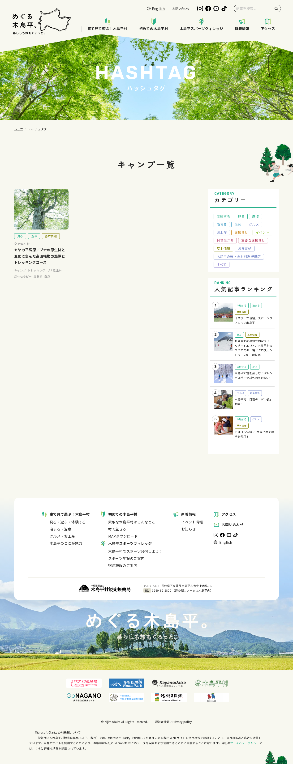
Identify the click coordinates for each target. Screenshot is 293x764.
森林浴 (38, 283)
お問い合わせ (181, 8)
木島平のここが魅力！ (68, 543)
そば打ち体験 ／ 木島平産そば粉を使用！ (254, 434)
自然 (47, 283)
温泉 (237, 224)
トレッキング (36, 277)
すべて (221, 264)
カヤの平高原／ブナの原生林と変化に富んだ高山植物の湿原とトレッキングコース (39, 262)
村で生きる (225, 240)
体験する (223, 216)
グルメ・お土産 (62, 536)
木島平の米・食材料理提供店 (239, 256)
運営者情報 (162, 722)
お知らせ (241, 232)
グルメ (254, 224)
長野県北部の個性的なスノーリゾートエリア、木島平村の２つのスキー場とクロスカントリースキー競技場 (254, 348)
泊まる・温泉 (60, 528)
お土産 (222, 232)
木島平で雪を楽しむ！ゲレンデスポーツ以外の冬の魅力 (254, 375)
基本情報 (50, 242)
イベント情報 (192, 521)
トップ (18, 129)
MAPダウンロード (123, 536)
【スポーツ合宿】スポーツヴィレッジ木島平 (254, 320)
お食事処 (244, 248)
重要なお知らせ (253, 240)
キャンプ (20, 277)
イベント (262, 232)
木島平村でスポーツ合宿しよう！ (135, 551)
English (156, 8)
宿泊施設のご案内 (122, 565)
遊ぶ (34, 242)
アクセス (268, 24)
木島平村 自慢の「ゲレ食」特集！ (254, 401)
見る (20, 242)
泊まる (222, 224)
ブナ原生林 (54, 277)
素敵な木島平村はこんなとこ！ (133, 521)
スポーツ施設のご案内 (126, 558)
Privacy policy (182, 722)
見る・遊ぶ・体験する (68, 521)
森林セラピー (23, 283)
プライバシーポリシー (244, 743)
